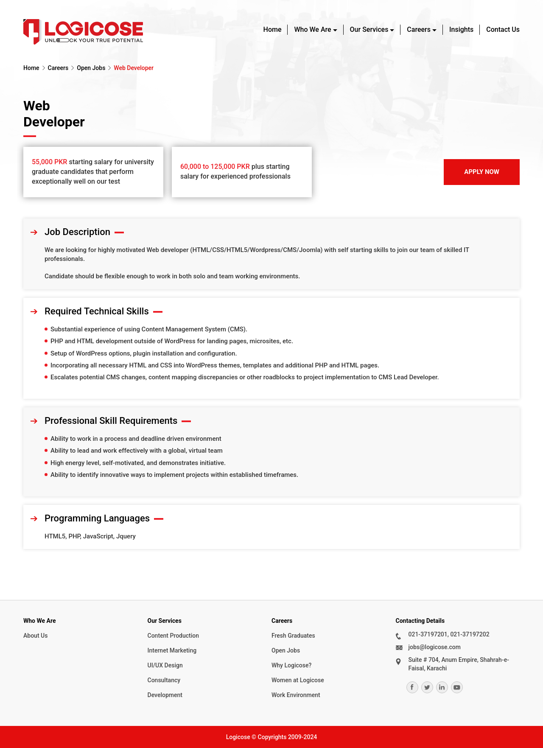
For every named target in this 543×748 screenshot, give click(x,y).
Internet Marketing (172, 650)
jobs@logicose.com (435, 647)
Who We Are (312, 29)
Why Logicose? (291, 665)
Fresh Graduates (293, 635)
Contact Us (503, 29)
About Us (35, 635)
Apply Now (481, 172)
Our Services (369, 29)
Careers (419, 29)
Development (165, 695)
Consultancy (164, 680)
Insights (461, 29)
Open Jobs (91, 67)
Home (272, 29)
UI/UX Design (165, 665)
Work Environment (296, 695)
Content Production (173, 635)
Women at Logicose (298, 680)
